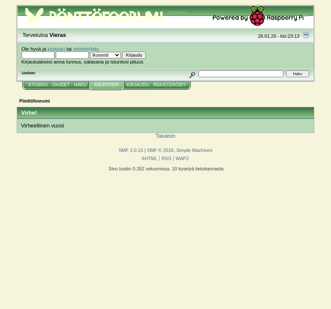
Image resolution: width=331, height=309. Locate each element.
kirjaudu (56, 49)
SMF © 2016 (160, 150)
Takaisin (166, 136)
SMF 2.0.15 (131, 150)
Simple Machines (194, 150)
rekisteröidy (85, 49)
